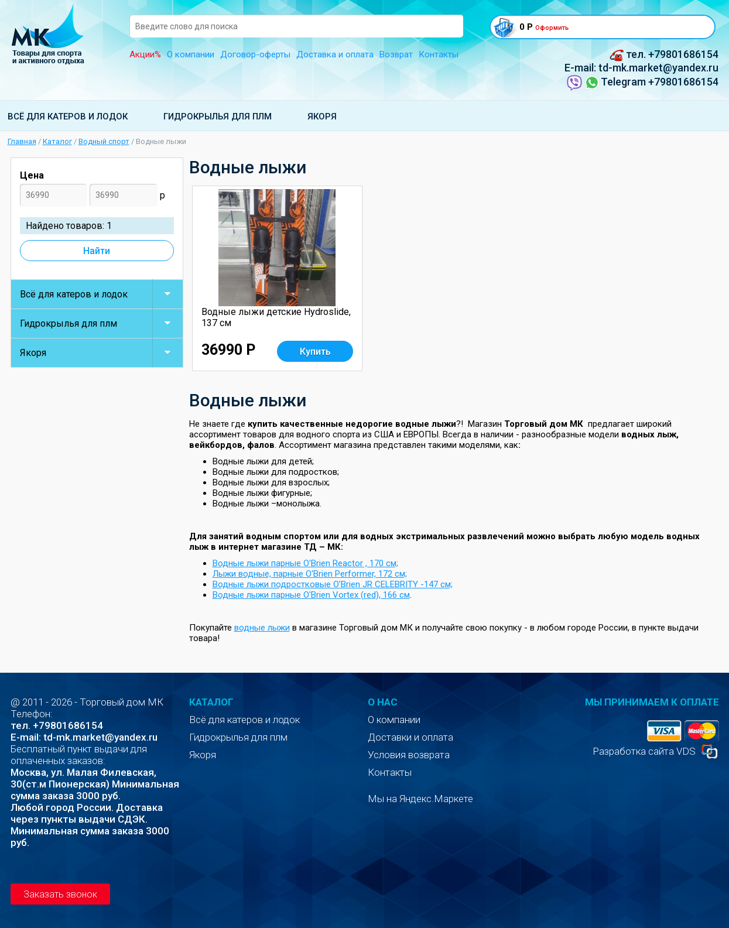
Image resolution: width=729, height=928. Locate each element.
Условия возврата (409, 755)
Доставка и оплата (335, 54)
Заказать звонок (60, 894)
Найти (96, 250)
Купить (315, 351)
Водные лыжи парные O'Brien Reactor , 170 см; (305, 563)
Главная (22, 141)
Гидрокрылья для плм (217, 116)
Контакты (438, 54)
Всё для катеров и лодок (68, 116)
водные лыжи (262, 627)
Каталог (57, 141)
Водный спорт (103, 141)
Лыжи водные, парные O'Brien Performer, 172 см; (310, 574)
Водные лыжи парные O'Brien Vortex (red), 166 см (311, 595)
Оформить (552, 28)
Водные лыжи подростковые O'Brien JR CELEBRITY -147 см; (333, 584)
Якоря (322, 116)
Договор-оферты (255, 54)
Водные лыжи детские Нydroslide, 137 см (276, 317)
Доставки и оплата (410, 737)
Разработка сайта (633, 751)
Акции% (145, 54)
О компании (190, 54)
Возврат (396, 54)
